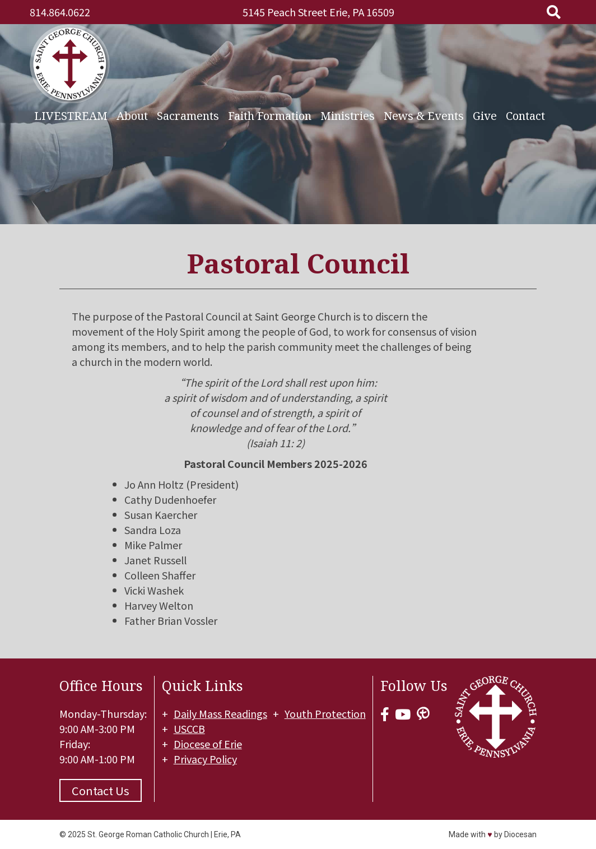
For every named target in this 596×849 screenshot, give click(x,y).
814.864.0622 (60, 11)
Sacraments (188, 114)
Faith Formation (269, 114)
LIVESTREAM (71, 114)
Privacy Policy (206, 758)
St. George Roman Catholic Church (148, 834)
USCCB (190, 728)
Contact (525, 114)
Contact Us (100, 790)
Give (485, 114)
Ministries (347, 114)
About (132, 114)
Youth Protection (325, 713)
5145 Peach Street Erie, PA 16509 (318, 11)
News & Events (424, 114)
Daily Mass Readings (221, 713)
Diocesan (520, 834)
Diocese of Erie (208, 743)
